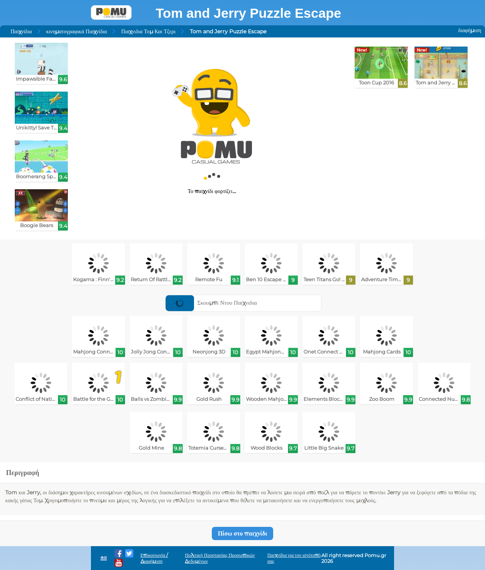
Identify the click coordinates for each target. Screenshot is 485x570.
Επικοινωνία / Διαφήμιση (154, 558)
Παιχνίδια (21, 31)
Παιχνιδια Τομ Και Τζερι (148, 31)
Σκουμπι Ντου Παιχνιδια (211, 302)
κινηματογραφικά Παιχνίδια (76, 31)
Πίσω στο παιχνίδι (242, 533)
